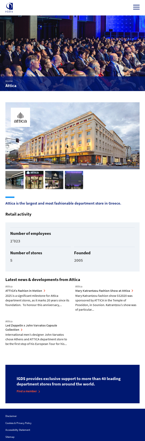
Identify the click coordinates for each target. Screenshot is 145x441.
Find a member (27, 391)
